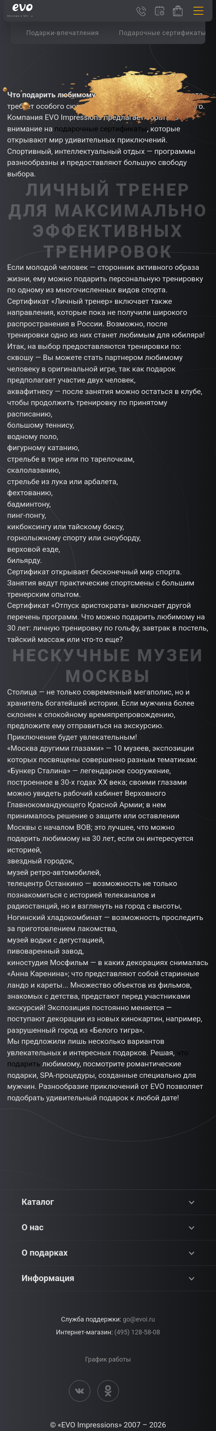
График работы (108, 1359)
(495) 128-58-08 (137, 1332)
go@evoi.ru (139, 1319)
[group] (62, 32)
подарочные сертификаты (101, 129)
